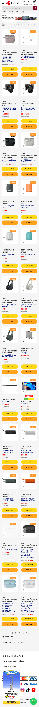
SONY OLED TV (26, 402)
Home (4, 12)
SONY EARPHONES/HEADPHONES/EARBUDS (9, 53)
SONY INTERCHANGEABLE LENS (9, 104)
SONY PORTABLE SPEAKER (8, 203)
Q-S (16, 12)
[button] (4, 38)
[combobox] (19, 8)
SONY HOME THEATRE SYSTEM (29, 350)
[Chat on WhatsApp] (33, 701)
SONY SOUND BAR (8, 399)
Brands (10, 12)
